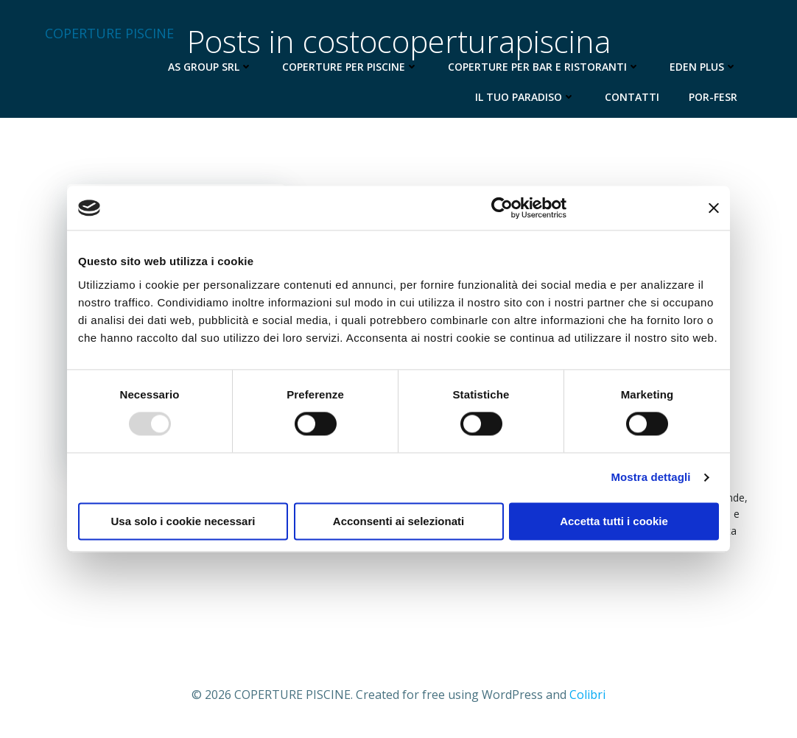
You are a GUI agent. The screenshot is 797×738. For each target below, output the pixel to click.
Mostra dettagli (650, 477)
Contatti (632, 97)
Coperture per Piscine (350, 67)
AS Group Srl (210, 67)
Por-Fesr (713, 97)
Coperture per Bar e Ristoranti (544, 67)
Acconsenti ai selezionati (398, 522)
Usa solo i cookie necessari (183, 522)
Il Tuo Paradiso (525, 97)
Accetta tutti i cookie (614, 522)
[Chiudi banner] (714, 208)
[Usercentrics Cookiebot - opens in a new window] (502, 208)
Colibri (587, 694)
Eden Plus (703, 67)
